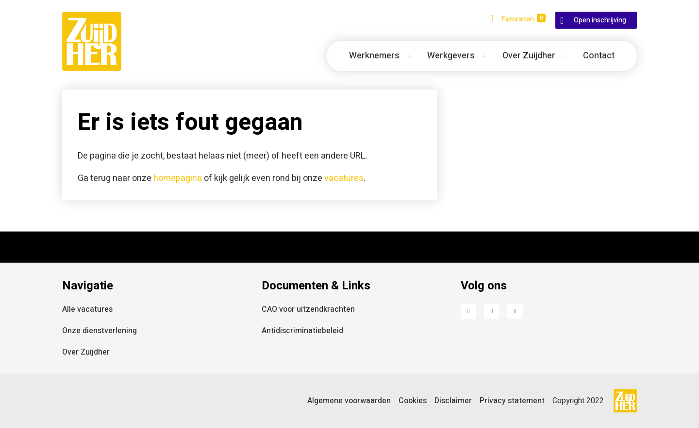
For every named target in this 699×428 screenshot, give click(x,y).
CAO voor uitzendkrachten (308, 309)
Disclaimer (453, 401)
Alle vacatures (87, 309)
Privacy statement (512, 401)
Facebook (468, 311)
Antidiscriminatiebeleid (302, 331)
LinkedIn (491, 311)
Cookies (413, 401)
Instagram (515, 311)
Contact (599, 55)
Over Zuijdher (86, 352)
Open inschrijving (600, 20)
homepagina (177, 178)
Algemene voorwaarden (349, 401)
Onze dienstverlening (99, 331)
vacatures (344, 178)
